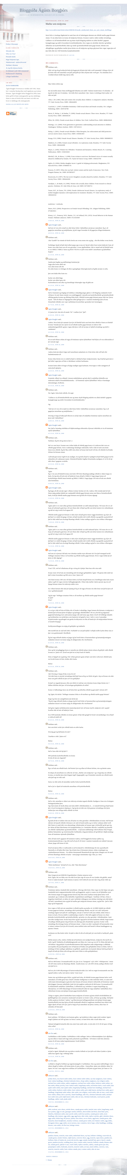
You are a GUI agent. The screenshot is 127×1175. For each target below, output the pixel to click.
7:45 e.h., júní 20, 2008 (56, 603)
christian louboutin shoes (72, 1081)
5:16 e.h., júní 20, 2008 (56, 498)
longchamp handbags (79, 1088)
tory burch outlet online (64, 1079)
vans (106, 1147)
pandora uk (108, 1138)
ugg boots (77, 1116)
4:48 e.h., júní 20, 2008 (56, 421)
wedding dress (68, 1142)
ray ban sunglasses (97, 1079)
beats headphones (60, 1121)
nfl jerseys (67, 1118)
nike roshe (84, 1116)
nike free (86, 1094)
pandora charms (53, 1135)
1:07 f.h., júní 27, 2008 (56, 882)
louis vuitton (107, 1079)
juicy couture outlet (80, 1142)
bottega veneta (74, 1125)
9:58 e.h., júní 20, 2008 (56, 813)
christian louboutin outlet (97, 1094)
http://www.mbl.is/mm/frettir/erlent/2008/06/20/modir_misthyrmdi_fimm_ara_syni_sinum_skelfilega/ (79, 30)
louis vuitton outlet (72, 1085)
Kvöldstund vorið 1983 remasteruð (17, 71)
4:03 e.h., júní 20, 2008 (56, 233)
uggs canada (83, 1140)
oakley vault (59, 1099)
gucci (99, 1140)
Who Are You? (11, 54)
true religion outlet (103, 1081)
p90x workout (52, 1109)
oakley (91, 1144)
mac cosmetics (82, 1123)
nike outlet (75, 1092)
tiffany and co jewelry (64, 1094)
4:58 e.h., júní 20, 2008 (56, 483)
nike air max (101, 1092)
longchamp (105, 1109)
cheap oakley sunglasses (88, 1081)
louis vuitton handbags (55, 1081)
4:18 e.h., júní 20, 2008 (56, 315)
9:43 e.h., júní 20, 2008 (56, 794)
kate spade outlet (66, 1088)
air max (86, 1147)
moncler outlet (78, 1147)
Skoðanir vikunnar (12, 65)
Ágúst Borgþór (53, 225)
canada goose (104, 1118)
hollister (79, 1112)
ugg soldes (108, 1121)
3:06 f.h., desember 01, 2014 (58, 1102)
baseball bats (92, 1140)
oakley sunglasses (71, 1083)
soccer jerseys (72, 1123)
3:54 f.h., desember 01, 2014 (58, 1152)
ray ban (87, 1135)
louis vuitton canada (70, 1149)
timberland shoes (78, 1135)
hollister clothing (96, 1135)
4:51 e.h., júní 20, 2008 (56, 433)
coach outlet (106, 1085)
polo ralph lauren (90, 1090)
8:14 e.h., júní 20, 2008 (56, 642)
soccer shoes (87, 1118)
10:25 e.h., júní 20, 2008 (56, 857)
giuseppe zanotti (70, 1112)
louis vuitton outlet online (81, 1079)
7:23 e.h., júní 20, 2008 (56, 561)
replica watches (94, 1116)
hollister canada (98, 1142)
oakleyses (51, 1076)
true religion (83, 1092)
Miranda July (10, 51)
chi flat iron (65, 1125)
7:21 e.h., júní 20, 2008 (56, 546)
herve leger (91, 1123)
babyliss (50, 1114)
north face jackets (84, 1114)
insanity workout (72, 1121)
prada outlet (67, 1099)
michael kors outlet (103, 1090)
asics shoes (61, 1109)
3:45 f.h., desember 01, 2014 (58, 1128)
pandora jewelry (58, 1142)
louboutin (64, 1147)
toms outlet (68, 1135)
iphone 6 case (64, 1144)
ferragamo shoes (53, 1123)
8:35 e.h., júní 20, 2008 (56, 666)
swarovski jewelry (72, 1140)
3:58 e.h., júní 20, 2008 (56, 220)
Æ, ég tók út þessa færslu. (14, 68)
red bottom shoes (96, 1085)
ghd (101, 1116)
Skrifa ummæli (52, 1156)
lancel (103, 1140)
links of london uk (60, 1140)
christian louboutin (90, 1097)
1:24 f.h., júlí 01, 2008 (56, 1071)
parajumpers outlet (54, 1147)
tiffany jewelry (60, 1085)
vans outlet (57, 1125)
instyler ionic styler (95, 1109)
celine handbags (100, 1123)
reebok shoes (70, 1109)
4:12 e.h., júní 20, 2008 (56, 254)
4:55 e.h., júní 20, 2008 (56, 464)
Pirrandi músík (11, 57)
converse (102, 1147)
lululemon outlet (59, 1114)
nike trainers (59, 1116)
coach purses (101, 1097)
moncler (61, 1135)
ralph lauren (72, 1138)
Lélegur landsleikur (12, 76)
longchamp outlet (84, 1085)
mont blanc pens (103, 1112)
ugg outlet (67, 1116)
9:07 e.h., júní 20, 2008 (56, 761)
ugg (72, 1116)
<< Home (49, 1160)
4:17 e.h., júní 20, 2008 (56, 304)
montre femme (62, 1138)
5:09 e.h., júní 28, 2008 (56, 1029)
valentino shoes (108, 1116)
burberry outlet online (103, 1083)
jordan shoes (52, 1079)
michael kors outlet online (56, 1083)
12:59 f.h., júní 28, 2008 (56, 954)
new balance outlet (98, 1121)
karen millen (94, 1147)
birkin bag (59, 1118)
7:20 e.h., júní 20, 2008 (56, 522)
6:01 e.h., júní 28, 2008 (56, 1044)
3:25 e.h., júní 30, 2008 (56, 1056)
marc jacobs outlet (72, 1114)
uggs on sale (60, 1112)
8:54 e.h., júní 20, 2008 (56, 720)
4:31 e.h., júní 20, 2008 (56, 385)
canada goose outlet (81, 1109)
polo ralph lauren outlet (67, 1097)
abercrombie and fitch (90, 1112)
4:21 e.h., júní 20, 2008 (56, 332)
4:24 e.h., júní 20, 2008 (56, 371)
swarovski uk (106, 1135)
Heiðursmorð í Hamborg (14, 74)
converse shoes (81, 1138)
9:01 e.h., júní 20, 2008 (56, 744)
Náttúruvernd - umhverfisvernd (16, 62)
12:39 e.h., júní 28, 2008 (56, 1009)
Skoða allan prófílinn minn (17, 104)
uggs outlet (51, 1118)
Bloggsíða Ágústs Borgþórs (44, 10)
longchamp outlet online (63, 1092)
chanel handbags (76, 1094)
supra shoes (100, 1138)
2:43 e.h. (72, 55)
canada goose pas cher (101, 1144)
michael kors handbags (94, 1088)
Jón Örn (50, 1033)
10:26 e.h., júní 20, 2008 (56, 867)
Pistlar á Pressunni (12, 44)
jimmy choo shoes (77, 1118)
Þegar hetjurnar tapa (12, 59)
